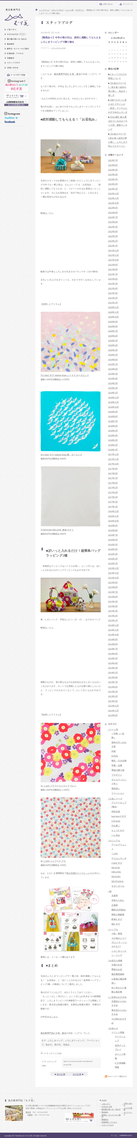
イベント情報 (117, 1032)
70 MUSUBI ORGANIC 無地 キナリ (57, 530)
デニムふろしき (118, 858)
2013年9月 (113, 677)
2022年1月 (113, 246)
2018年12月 (113, 397)
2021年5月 (113, 284)
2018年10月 (113, 407)
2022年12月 (113, 193)
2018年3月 (113, 440)
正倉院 (114, 905)
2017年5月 (113, 488)
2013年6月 (113, 687)
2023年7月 (113, 160)
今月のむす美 (107, 1107)
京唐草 (114, 895)
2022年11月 (113, 198)
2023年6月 (113, 165)
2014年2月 (113, 668)
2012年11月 (113, 711)
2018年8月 (113, 416)
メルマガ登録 (128, 1109)
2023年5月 (113, 170)
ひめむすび (116, 863)
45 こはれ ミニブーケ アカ (53, 861)
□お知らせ (113, 1028)
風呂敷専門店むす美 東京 (67, 74)
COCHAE (115, 821)
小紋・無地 (116, 933)
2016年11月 (113, 516)
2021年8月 (113, 269)
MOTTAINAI (117, 881)
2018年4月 (113, 435)
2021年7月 (113, 274)
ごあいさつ (106, 1104)
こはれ (114, 853)
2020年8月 (113, 326)
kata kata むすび (118, 816)
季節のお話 (116, 969)
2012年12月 (113, 706)
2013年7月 (113, 682)
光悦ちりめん (117, 900)
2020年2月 (113, 350)
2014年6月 (113, 654)
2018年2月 (113, 445)
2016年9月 (113, 525)
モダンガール (117, 886)
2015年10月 (113, 578)
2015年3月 (113, 611)
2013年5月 (113, 691)
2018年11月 (113, 402)
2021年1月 (113, 303)
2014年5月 (113, 658)
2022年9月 (113, 208)
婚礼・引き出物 (118, 761)
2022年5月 (113, 227)
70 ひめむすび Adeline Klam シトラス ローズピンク (65, 375)
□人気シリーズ (115, 799)
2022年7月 (113, 217)
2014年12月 (113, 625)
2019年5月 (113, 374)
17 (109, 57)
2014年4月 (113, 663)
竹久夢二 (115, 826)
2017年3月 (113, 497)
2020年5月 (113, 340)
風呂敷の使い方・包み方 (111, 1109)
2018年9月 (113, 412)
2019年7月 (113, 364)
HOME (104, 1100)
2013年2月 (113, 701)
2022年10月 (113, 203)
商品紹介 (105, 1112)
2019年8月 (113, 360)
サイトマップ (128, 4)
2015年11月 (113, 573)
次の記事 (77, 1074)
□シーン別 (69, 10)
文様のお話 (116, 965)
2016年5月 (113, 544)
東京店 (28, 1112)
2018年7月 (113, 421)
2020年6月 (113, 336)
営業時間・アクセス (109, 1122)
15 (123, 54)
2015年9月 (113, 582)
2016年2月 (113, 559)
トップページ (44, 10)
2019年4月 (113, 378)
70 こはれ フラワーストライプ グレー (58, 786)
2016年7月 (113, 535)
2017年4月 (113, 492)
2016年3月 (113, 554)
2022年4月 (113, 231)
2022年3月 (113, 236)
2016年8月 (113, 530)
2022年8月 (113, 212)
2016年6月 (113, 540)
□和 (110, 891)
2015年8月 (113, 587)
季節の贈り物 (117, 770)
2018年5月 (113, 431)
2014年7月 (113, 649)
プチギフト (79, 10)
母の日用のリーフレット (78, 873)
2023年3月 (113, 179)
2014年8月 (113, 644)
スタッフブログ (57, 10)
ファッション (117, 793)
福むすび (115, 924)
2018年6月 (113, 426)
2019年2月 (113, 388)
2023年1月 (113, 189)
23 (126, 57)
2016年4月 (113, 549)
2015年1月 (113, 620)
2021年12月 (113, 250)
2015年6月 (113, 597)
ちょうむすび (117, 830)
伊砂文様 (115, 811)
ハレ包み (115, 835)
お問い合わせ (108, 4)
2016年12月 (113, 511)
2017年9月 (113, 469)
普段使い (115, 788)
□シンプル (113, 929)
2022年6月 (113, 222)
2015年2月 (113, 616)
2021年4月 (113, 288)
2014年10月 (113, 635)
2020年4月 (113, 345)
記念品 (114, 756)
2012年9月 (113, 715)
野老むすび (116, 919)
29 (123, 61)
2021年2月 (113, 298)
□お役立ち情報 (115, 960)
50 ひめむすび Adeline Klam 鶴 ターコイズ (61, 455)
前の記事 (61, 1074)
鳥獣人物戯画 (117, 914)
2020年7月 (113, 331)
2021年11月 (113, 255)
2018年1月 (113, 450)
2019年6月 (113, 369)
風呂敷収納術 (117, 974)
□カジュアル (114, 841)
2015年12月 (113, 568)
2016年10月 (113, 521)
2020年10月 (113, 317)
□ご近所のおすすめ (117, 997)
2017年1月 (113, 507)
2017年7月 (113, 478)
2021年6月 (113, 279)
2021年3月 (113, 293)
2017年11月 (113, 459)
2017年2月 (113, 502)
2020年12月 (113, 307)
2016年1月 (113, 563)
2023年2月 (113, 184)
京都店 (30, 1115)
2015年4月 (113, 606)
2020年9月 (113, 322)
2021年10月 (113, 260)
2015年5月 (113, 601)
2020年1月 (113, 355)
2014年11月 (113, 630)
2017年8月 (113, 473)
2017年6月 (113, 483)
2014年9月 (113, 639)
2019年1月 (113, 393)
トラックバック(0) (58, 48)
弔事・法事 (116, 765)
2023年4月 (113, 174)
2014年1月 (113, 672)
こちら (54, 1017)
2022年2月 (113, 241)
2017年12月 (113, 454)
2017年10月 (113, 464)
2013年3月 (113, 696)
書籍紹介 (105, 1120)
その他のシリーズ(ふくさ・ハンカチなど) (119, 942)
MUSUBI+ (116, 876)
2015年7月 (113, 592)
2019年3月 (113, 383)
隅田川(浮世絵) (118, 910)
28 (120, 61)
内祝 (113, 751)
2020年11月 (113, 312)
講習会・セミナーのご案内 (111, 1116)
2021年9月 (113, 265)
